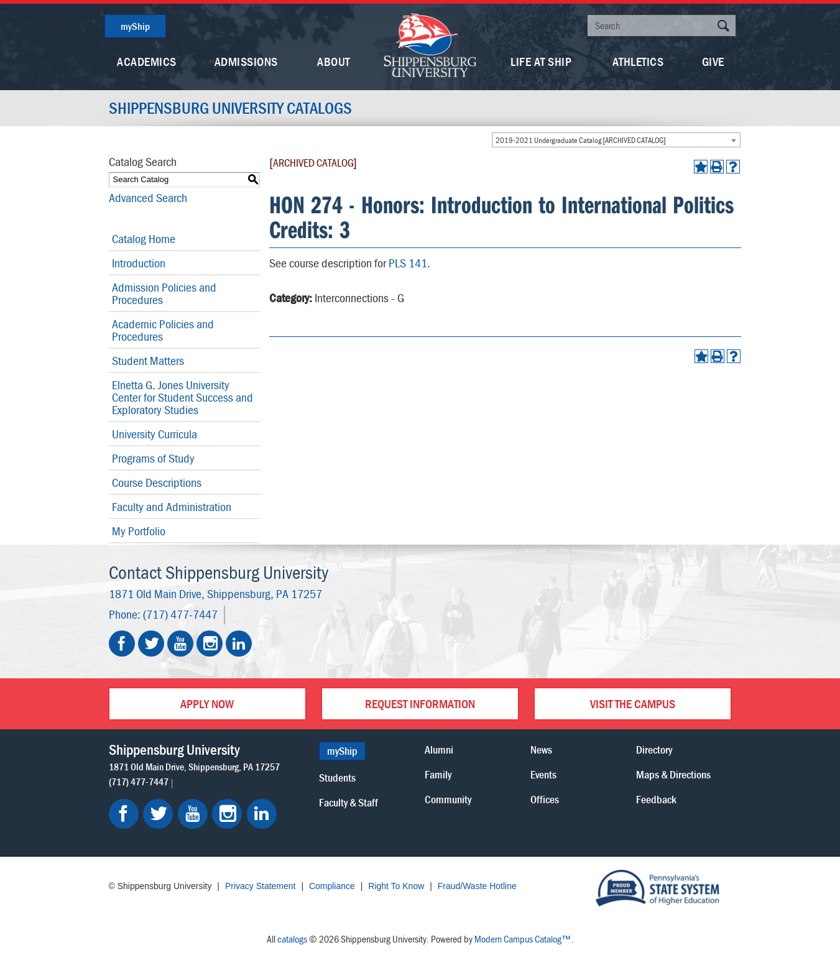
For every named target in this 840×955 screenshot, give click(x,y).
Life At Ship (540, 61)
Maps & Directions (673, 774)
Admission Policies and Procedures (164, 293)
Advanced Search (148, 197)
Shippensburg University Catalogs (230, 108)
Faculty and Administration (171, 506)
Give (713, 61)
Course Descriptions (156, 482)
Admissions (246, 61)
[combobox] (616, 139)
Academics (147, 61)
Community (448, 799)
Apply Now (207, 703)
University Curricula (154, 433)
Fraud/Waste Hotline (477, 886)
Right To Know (396, 886)
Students (337, 777)
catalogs (292, 939)
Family (438, 774)
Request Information (420, 703)
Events (543, 774)
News (541, 749)
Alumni (439, 749)
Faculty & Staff (348, 802)
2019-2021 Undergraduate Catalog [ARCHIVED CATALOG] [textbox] (581, 140)
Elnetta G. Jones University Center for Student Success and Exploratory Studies (182, 397)
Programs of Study (153, 458)
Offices (544, 799)
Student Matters (148, 360)
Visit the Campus (632, 703)
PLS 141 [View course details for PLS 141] (408, 262)
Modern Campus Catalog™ (522, 939)
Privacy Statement (260, 886)
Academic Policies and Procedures (163, 330)
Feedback (656, 799)
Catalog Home (143, 238)
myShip (135, 26)
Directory (654, 749)
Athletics (638, 61)
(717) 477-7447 (180, 614)
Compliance (332, 886)
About (333, 61)
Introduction (138, 262)
